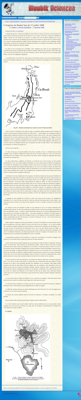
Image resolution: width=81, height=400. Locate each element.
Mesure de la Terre (70, 101)
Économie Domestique (71, 27)
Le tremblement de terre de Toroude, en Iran (72, 115)
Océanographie (70, 48)
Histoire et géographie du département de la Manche (72, 55)
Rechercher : (21, 17)
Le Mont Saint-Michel (71, 42)
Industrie (67, 58)
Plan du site (5, 394)
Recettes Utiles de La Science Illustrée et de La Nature (72, 76)
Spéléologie (69, 49)
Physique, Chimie (69, 72)
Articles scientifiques (14, 21)
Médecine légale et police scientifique (71, 69)
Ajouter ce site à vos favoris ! (9, 17)
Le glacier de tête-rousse (72, 39)
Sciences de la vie (69, 79)
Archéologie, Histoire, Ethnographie (70, 24)
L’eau (67, 38)
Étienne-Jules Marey (70, 29)
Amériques (69, 37)
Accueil (7, 21)
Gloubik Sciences (62, 7)
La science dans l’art (70, 62)
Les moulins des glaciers (71, 105)
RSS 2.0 (24, 394)
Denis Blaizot (20, 31)
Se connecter (12, 394)
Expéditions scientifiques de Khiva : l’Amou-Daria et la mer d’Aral (72, 111)
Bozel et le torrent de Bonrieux (73, 103)
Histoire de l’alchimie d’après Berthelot (72, 52)
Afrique (68, 35)
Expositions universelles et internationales (72, 31)
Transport (67, 84)
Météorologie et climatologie (73, 45)
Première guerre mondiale (71, 74)
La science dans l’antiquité (72, 60)
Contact (19, 394)
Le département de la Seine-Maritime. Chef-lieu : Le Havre (72, 108)
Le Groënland (69, 41)
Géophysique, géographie (27, 21)
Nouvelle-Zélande (70, 46)
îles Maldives (68, 99)
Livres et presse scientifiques (72, 64)
